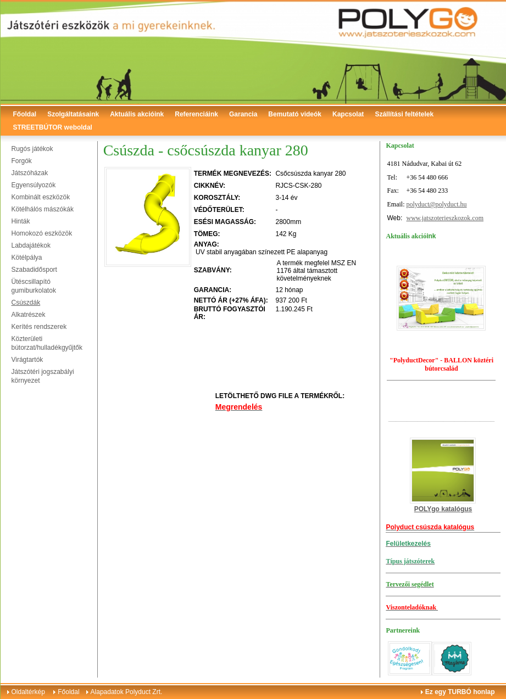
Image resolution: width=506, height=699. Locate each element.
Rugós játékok (32, 149)
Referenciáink (196, 114)
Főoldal (25, 114)
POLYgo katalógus (443, 509)
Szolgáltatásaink (73, 114)
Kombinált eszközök (41, 197)
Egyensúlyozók (34, 185)
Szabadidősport (34, 269)
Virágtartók (27, 360)
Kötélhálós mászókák (43, 209)
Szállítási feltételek (404, 114)
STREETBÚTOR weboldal (52, 127)
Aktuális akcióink (137, 114)
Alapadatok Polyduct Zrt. (127, 692)
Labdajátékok (31, 245)
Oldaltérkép (28, 692)
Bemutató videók (294, 114)
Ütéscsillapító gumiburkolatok (34, 286)
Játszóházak (30, 173)
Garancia (243, 114)
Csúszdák (26, 302)
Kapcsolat (348, 114)
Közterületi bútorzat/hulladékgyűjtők (47, 343)
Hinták (21, 221)
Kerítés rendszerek (39, 327)
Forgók (22, 161)
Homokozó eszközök (42, 233)
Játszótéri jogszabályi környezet (43, 376)
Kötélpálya (27, 257)
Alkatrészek (29, 314)
